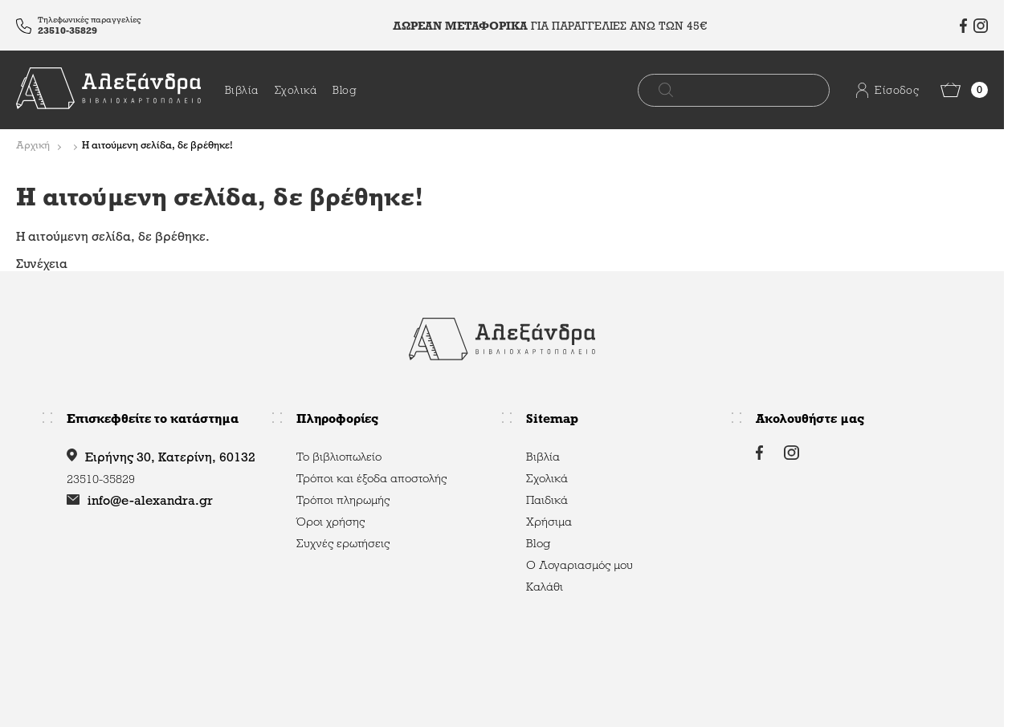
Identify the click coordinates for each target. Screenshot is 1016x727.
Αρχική (33, 146)
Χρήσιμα (549, 521)
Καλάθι (544, 586)
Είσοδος (874, 90)
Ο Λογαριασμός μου (579, 565)
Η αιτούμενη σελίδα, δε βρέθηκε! (157, 146)
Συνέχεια (41, 263)
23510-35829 (67, 30)
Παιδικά (547, 500)
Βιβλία (242, 90)
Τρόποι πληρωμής (343, 500)
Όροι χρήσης (330, 521)
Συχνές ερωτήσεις (343, 543)
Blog (345, 90)
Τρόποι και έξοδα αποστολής (371, 478)
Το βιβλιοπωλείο (339, 456)
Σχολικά (295, 90)
